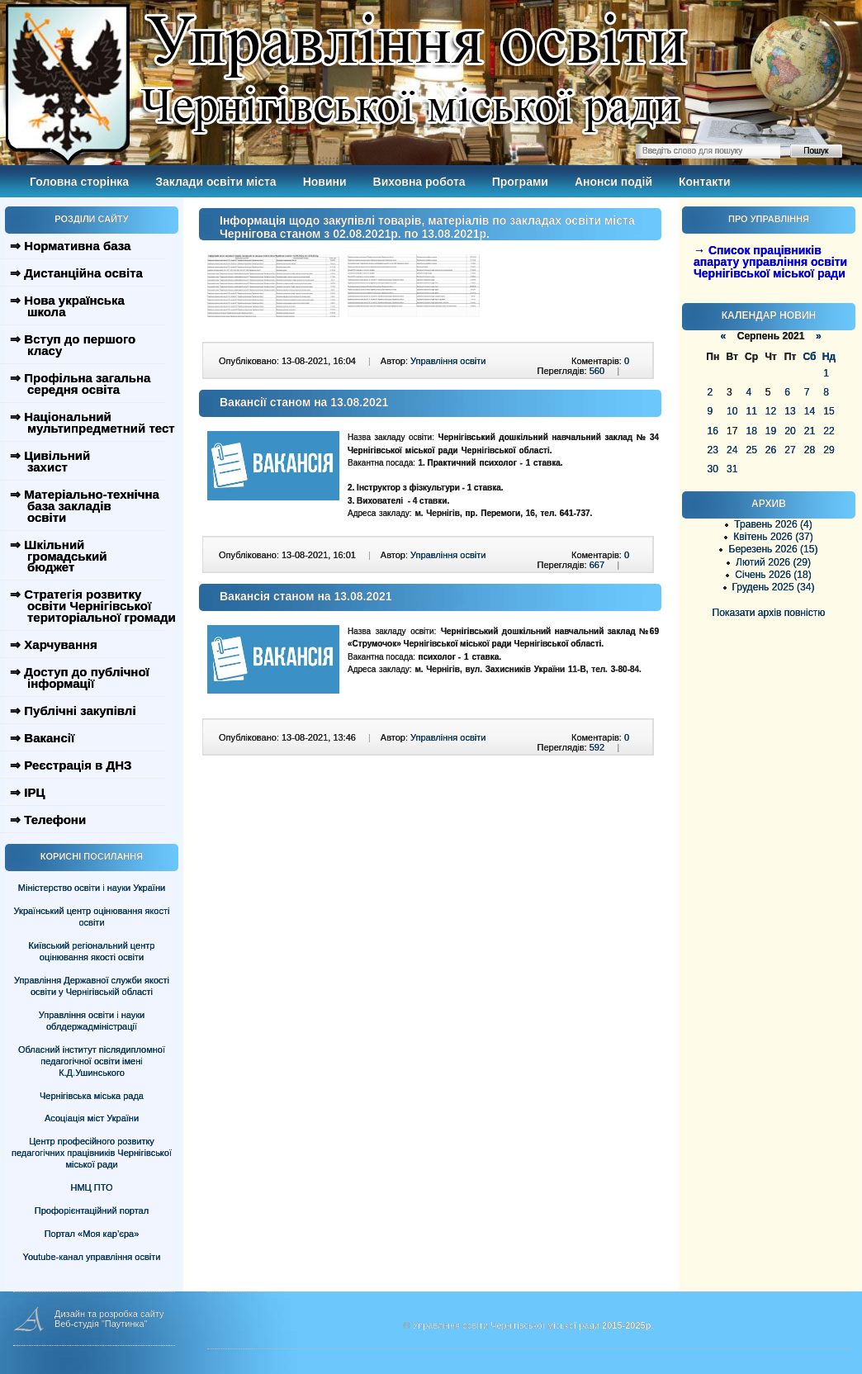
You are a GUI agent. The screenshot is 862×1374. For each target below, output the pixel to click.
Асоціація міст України (92, 1118)
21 (809, 431)
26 (770, 450)
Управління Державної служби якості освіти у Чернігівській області (91, 986)
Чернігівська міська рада (92, 1096)
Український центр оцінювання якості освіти (92, 916)
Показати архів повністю (769, 612)
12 (770, 411)
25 (751, 450)
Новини (325, 181)
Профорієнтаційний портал (92, 1210)
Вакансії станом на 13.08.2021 (304, 402)
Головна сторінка (79, 181)
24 (732, 450)
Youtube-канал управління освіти (92, 1257)
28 (809, 450)
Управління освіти (447, 361)
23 (713, 450)
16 (713, 431)
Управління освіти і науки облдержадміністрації (91, 1020)
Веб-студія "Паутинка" (101, 1324)
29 (828, 450)
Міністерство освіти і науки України (91, 888)
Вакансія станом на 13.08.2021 (306, 596)
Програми (520, 181)
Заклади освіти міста (215, 181)
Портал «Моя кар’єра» (92, 1234)
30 (713, 469)
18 (751, 431)
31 (732, 469)
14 (809, 411)
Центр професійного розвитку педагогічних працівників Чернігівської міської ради (92, 1152)
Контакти (705, 181)
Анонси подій (613, 181)
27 (789, 450)
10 (732, 411)
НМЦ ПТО (92, 1187)
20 (789, 431)
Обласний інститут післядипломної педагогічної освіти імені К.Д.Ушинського (91, 1061)
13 (789, 411)
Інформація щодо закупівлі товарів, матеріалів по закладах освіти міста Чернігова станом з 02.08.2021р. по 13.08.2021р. (427, 227)
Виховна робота (419, 181)
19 (770, 431)
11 (751, 411)
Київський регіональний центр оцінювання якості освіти (92, 951)
